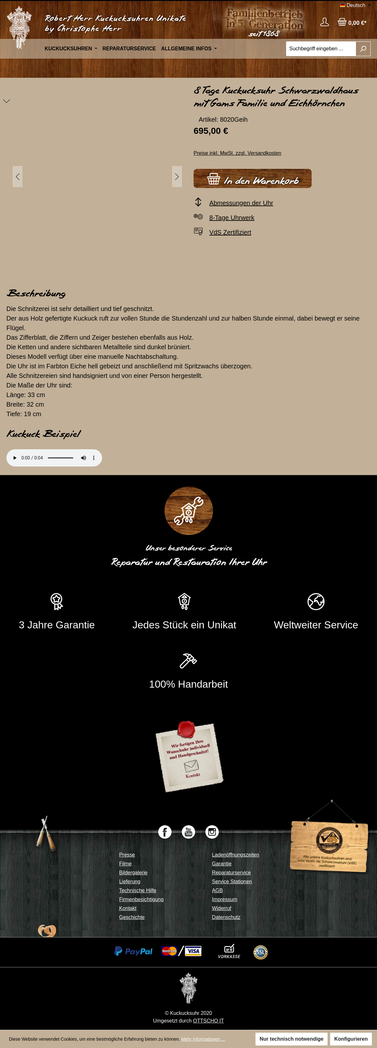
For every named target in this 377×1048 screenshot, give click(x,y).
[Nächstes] (177, 176)
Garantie (222, 863)
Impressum (224, 899)
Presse (127, 854)
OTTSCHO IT (208, 1020)
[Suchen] (363, 48)
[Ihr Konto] (324, 21)
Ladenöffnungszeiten (235, 854)
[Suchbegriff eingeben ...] (321, 48)
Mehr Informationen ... (203, 1039)
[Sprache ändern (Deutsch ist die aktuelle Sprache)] (355, 5)
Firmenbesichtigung (141, 899)
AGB (217, 890)
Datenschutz (226, 917)
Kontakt (127, 908)
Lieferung (129, 881)
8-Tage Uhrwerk (231, 217)
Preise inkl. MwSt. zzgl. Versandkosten (237, 153)
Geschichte (131, 917)
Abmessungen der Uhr (241, 202)
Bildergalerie (133, 872)
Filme (125, 863)
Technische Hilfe (137, 890)
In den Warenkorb (253, 177)
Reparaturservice (231, 872)
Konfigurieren (351, 1039)
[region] (94, 176)
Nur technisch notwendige (291, 1039)
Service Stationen (232, 881)
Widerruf (221, 908)
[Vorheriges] (17, 176)
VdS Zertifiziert (230, 232)
